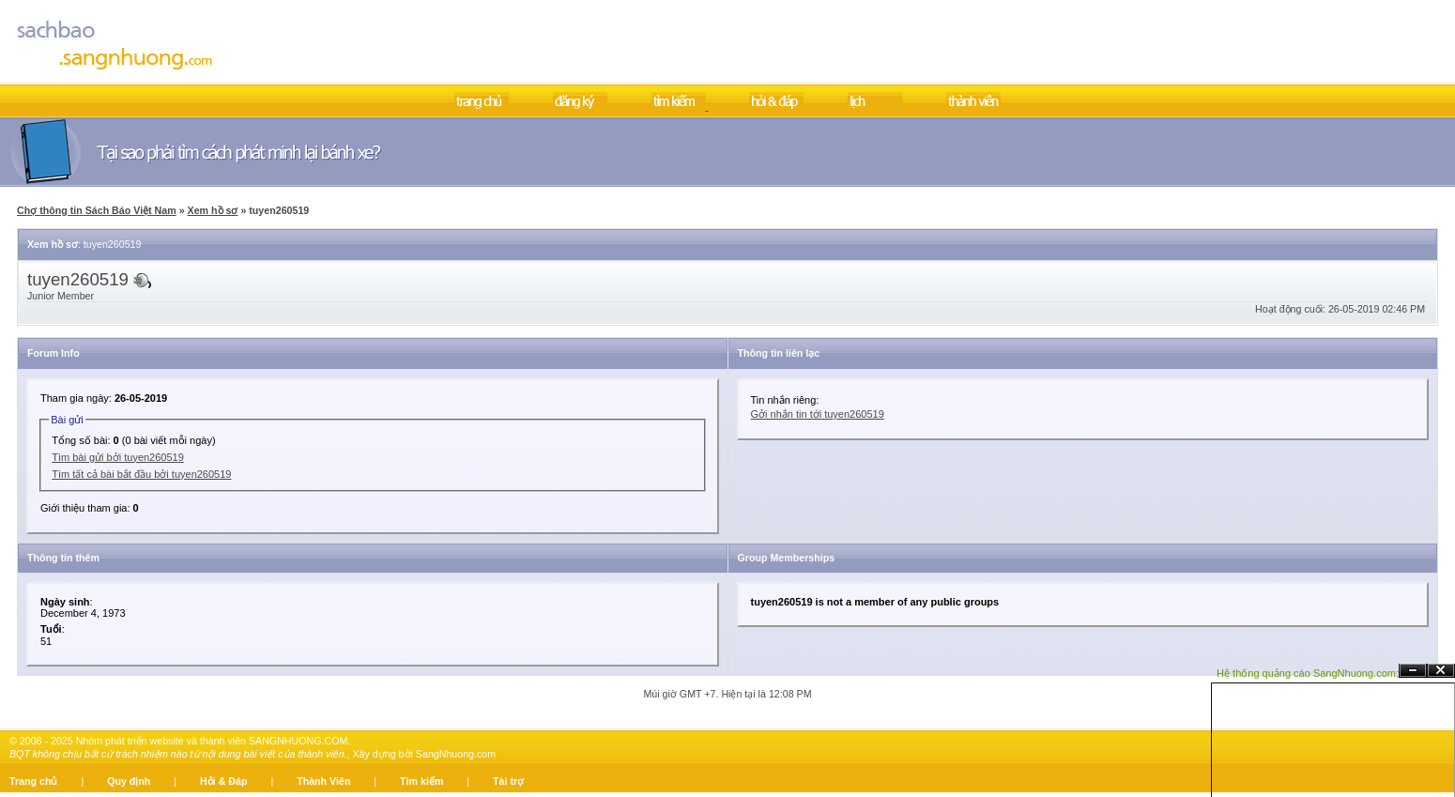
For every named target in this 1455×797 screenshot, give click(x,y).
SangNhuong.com (456, 753)
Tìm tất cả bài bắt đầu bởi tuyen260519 (141, 474)
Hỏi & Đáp (223, 781)
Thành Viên (323, 781)
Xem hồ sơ (213, 210)
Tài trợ (508, 781)
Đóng (1441, 671)
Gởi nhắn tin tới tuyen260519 (817, 414)
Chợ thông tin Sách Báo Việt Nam (96, 210)
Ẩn (1413, 671)
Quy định (128, 781)
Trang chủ (33, 781)
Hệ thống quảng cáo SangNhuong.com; (1308, 673)
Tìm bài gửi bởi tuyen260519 (118, 457)
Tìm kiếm (421, 781)
